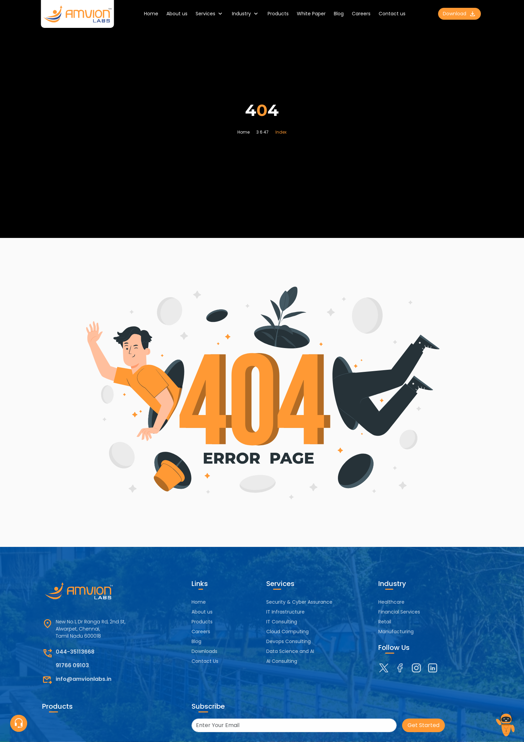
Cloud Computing (287, 631)
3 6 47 (262, 132)
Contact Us (205, 661)
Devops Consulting (288, 641)
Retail (384, 621)
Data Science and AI (290, 651)
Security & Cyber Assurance (299, 602)
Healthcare (391, 602)
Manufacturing (396, 631)
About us (176, 13)
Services (210, 13)
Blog (339, 13)
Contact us (392, 13)
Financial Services (399, 611)
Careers (361, 13)
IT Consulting (281, 621)
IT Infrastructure (285, 611)
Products (278, 13)
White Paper (311, 13)
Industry (245, 13)
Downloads (204, 651)
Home (151, 13)
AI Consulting (281, 661)
